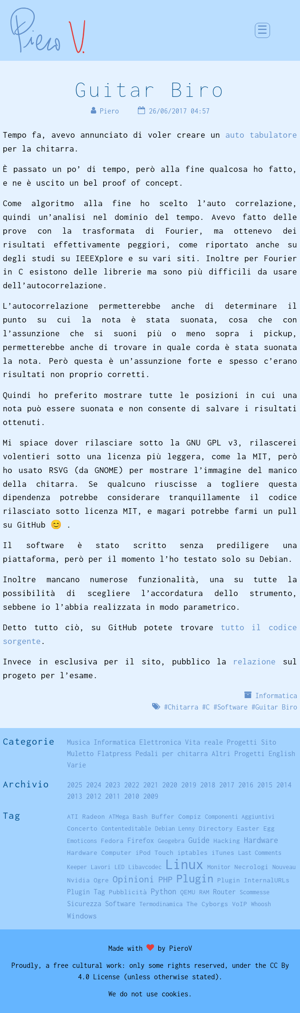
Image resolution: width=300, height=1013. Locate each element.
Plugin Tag (86, 892)
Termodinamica (161, 904)
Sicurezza (84, 903)
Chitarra (183, 707)
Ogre (101, 880)
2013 (74, 796)
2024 (93, 785)
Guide (199, 840)
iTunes (223, 852)
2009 (150, 796)
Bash (140, 816)
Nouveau (284, 867)
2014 (283, 785)
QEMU (187, 892)
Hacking (226, 840)
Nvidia (78, 880)
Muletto (80, 753)
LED (120, 867)
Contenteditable (126, 828)
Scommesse (255, 892)
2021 (150, 785)
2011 (112, 796)
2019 (188, 785)
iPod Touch (154, 852)
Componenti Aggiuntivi (240, 816)
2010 (131, 796)
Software (232, 707)
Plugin (194, 878)
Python (163, 891)
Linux (184, 864)
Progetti (242, 742)
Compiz (189, 816)
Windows (82, 915)
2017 (226, 785)
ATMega (119, 816)
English (282, 753)
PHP (165, 879)
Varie (76, 765)
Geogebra (171, 840)
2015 (264, 785)
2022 (131, 785)
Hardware (261, 839)
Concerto (82, 828)
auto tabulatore (261, 135)
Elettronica (160, 742)
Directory (216, 828)
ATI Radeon (86, 816)
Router (224, 892)
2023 (112, 785)
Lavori (101, 867)
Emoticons (82, 840)
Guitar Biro (150, 89)
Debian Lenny (175, 828)
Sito (268, 742)
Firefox (140, 840)
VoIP (239, 904)
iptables (192, 852)
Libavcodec (145, 867)
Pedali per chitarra (171, 753)
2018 (207, 785)
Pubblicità (128, 892)
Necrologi (251, 867)
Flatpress (114, 753)
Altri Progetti (238, 753)
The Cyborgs (207, 904)
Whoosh (261, 904)
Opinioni (134, 879)
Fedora (112, 840)
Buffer (163, 816)
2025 (74, 785)
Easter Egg (256, 828)
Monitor (219, 867)
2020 (169, 785)
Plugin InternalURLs (253, 880)
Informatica (276, 695)
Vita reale (204, 742)
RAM (204, 892)
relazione (254, 661)
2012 (93, 796)
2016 (245, 785)
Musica (78, 742)
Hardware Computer (99, 852)
